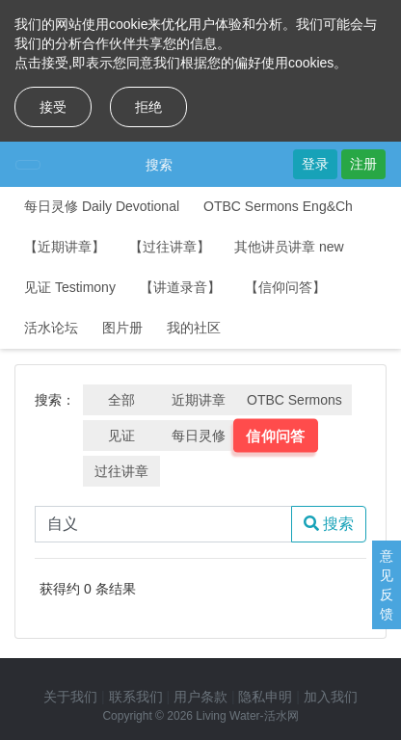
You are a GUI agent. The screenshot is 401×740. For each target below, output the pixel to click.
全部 (121, 400)
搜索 (159, 164)
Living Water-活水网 (247, 716)
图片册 (122, 327)
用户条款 (200, 696)
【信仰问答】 (285, 287)
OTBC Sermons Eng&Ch (278, 206)
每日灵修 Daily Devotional (101, 206)
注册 (363, 164)
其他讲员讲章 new (289, 246)
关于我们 (70, 696)
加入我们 (331, 696)
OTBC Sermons (294, 400)
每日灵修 (199, 435)
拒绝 (148, 107)
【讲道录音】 (180, 287)
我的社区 (194, 327)
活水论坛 (51, 327)
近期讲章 (199, 400)
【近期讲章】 (64, 246)
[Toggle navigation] (27, 165)
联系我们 (136, 696)
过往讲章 (121, 471)
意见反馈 (386, 584)
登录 (315, 164)
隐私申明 (265, 696)
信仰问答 (276, 435)
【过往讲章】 (169, 246)
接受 (53, 107)
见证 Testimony (70, 287)
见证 (121, 435)
